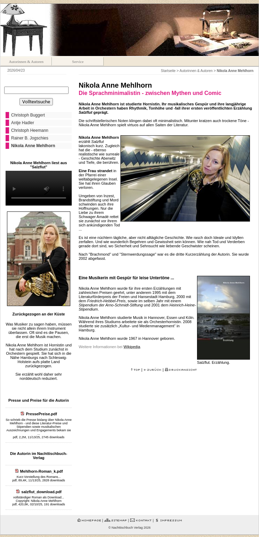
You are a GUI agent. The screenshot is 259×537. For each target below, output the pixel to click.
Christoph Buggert (28, 115)
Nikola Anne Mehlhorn (33, 145)
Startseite (168, 71)
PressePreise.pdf (41, 414)
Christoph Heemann (29, 130)
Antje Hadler (22, 122)
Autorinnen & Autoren (26, 61)
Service (78, 61)
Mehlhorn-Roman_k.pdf (41, 471)
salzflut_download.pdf (41, 492)
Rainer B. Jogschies (29, 138)
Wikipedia (132, 347)
